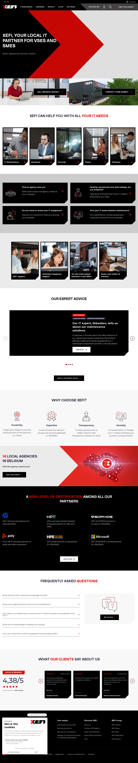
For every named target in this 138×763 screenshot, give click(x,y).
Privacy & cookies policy (76, 754)
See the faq (108, 617)
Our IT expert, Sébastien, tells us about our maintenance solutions (95, 327)
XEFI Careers (116, 725)
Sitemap (91, 754)
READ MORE (68, 559)
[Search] (110, 6)
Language (132, 2)
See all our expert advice (67, 378)
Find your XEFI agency (92, 728)
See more (49, 690)
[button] (66, 364)
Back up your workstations (66, 732)
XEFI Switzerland (117, 735)
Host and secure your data (66, 725)
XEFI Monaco (116, 739)
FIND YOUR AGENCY (13, 475)
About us (87, 725)
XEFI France (116, 728)
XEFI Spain (115, 732)
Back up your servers (64, 728)
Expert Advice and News (92, 735)
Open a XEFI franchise (92, 732)
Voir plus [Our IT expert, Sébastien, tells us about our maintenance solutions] (80, 349)
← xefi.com (6, 1)
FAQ (85, 739)
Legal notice (59, 754)
